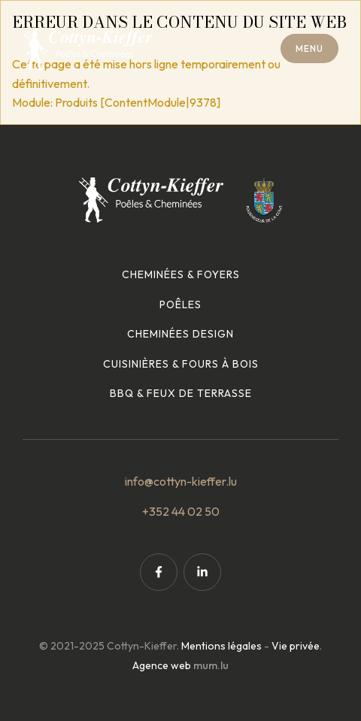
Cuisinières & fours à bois (181, 364)
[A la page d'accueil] (88, 50)
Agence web (161, 665)
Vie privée (296, 646)
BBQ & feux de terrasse (181, 393)
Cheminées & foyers (181, 274)
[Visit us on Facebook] (158, 572)
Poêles (180, 304)
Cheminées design (180, 334)
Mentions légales (221, 646)
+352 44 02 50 (181, 511)
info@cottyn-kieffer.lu (181, 481)
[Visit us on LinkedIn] (202, 572)
